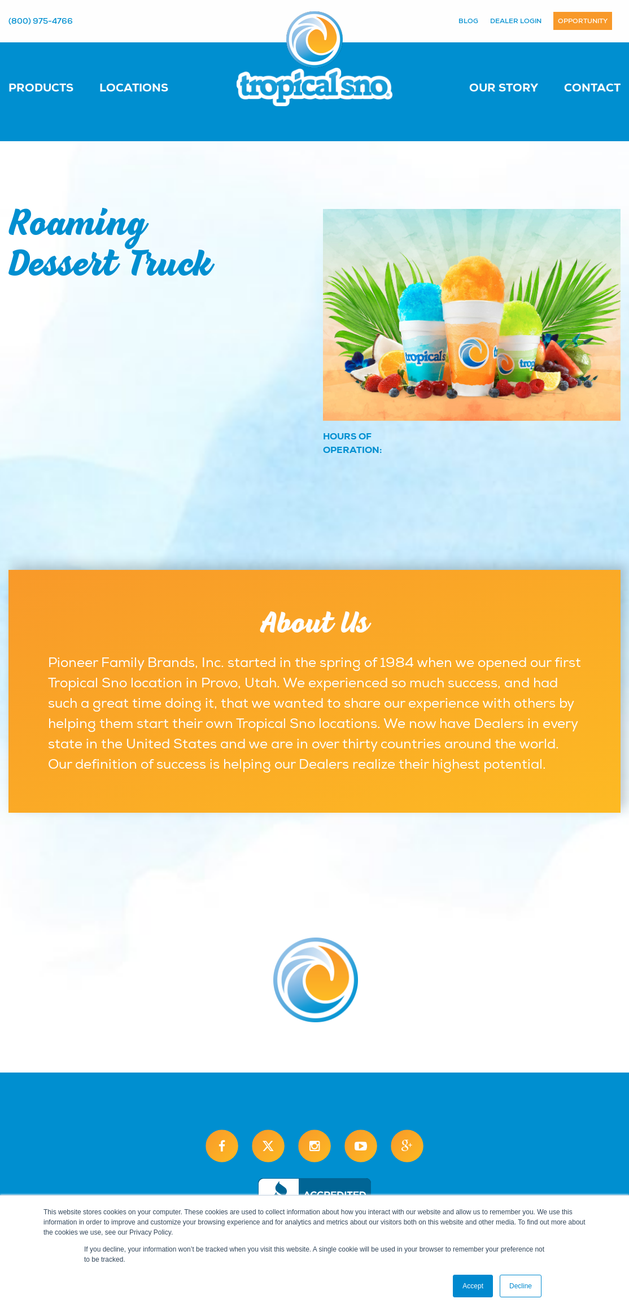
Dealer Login (515, 20)
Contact (592, 87)
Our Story (503, 87)
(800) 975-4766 (40, 21)
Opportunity (583, 20)
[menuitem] (52, 87)
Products (40, 87)
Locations (133, 87)
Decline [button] (520, 1286)
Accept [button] (472, 1286)
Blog (468, 20)
